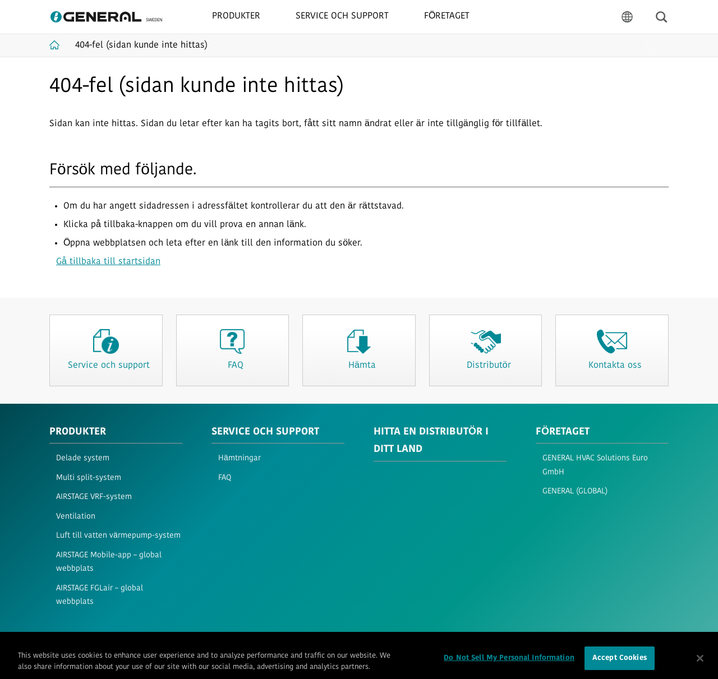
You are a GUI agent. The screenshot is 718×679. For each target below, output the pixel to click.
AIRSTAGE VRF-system (94, 497)
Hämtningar (239, 458)
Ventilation (75, 516)
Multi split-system (88, 478)
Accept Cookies (619, 663)
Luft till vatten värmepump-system (118, 536)
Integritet (123, 643)
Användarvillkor (72, 643)
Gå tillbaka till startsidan (108, 261)
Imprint (326, 643)
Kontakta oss (282, 643)
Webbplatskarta (225, 643)
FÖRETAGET (563, 432)
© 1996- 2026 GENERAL (635, 643)
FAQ (224, 478)
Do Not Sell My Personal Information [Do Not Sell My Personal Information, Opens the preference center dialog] (509, 663)
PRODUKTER (77, 432)
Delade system (82, 458)
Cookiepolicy (169, 643)
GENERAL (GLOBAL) (574, 491)
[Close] (700, 663)
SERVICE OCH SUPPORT (265, 432)
